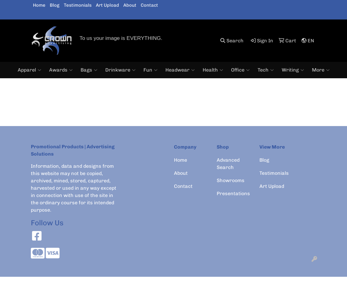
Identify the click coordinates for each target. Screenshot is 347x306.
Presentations (233, 193)
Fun (150, 70)
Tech (266, 70)
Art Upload (107, 5)
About (129, 5)
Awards (61, 70)
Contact (149, 5)
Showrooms (230, 180)
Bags (89, 70)
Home (39, 5)
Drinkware (120, 70)
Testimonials (78, 5)
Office (240, 70)
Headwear (180, 70)
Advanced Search (228, 163)
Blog (55, 5)
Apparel (29, 70)
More (321, 70)
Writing (293, 70)
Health (213, 70)
